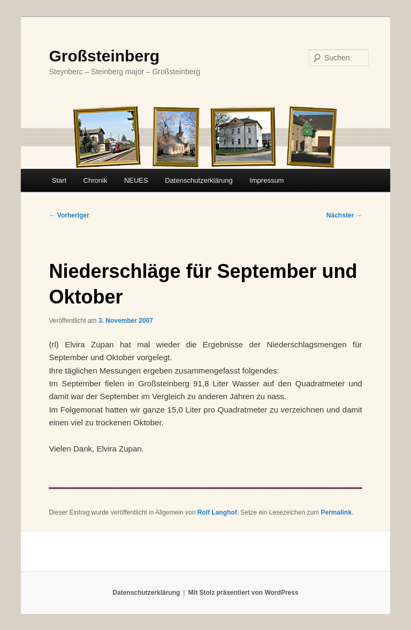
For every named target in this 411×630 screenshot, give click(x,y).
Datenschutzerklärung (198, 180)
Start (59, 180)
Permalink (336, 512)
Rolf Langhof (217, 512)
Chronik (95, 180)
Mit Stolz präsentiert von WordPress (243, 592)
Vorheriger (69, 215)
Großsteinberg (104, 56)
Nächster (344, 215)
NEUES (136, 180)
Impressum (266, 180)
